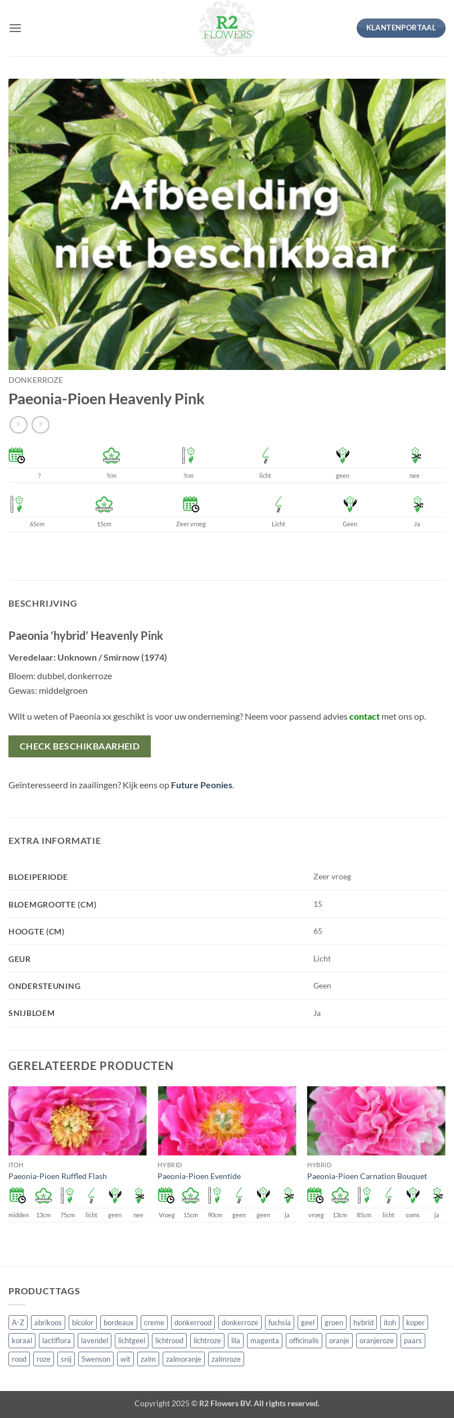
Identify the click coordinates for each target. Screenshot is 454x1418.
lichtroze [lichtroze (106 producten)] (207, 1340)
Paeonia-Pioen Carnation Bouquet (367, 1176)
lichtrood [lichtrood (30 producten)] (169, 1340)
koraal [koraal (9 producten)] (22, 1340)
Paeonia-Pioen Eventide (199, 1176)
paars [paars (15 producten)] (413, 1340)
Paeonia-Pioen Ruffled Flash (57, 1176)
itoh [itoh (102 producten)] (390, 1322)
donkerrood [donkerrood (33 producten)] (193, 1322)
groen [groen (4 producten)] (334, 1322)
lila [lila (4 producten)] (235, 1340)
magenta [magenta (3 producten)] (264, 1340)
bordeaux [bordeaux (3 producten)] (119, 1322)
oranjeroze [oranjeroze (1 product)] (376, 1340)
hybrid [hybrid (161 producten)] (363, 1322)
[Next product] (18, 424)
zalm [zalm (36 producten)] (148, 1358)
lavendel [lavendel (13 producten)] (94, 1340)
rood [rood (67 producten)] (19, 1358)
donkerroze (35, 380)
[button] (15, 28)
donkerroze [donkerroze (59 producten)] (240, 1322)
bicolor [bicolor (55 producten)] (82, 1322)
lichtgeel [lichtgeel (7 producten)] (131, 1340)
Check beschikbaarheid (80, 746)
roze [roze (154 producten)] (44, 1358)
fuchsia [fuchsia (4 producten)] (279, 1322)
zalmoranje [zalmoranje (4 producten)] (183, 1358)
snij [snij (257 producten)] (66, 1358)
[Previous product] (40, 424)
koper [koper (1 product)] (415, 1322)
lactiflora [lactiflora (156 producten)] (56, 1340)
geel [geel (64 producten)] (307, 1322)
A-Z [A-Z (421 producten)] (18, 1322)
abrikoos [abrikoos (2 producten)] (48, 1322)
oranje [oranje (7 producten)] (339, 1340)
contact (364, 716)
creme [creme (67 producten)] (154, 1322)
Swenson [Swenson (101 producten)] (96, 1358)
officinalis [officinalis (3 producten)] (304, 1340)
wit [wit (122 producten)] (125, 1358)
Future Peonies (201, 784)
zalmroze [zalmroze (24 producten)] (226, 1358)
